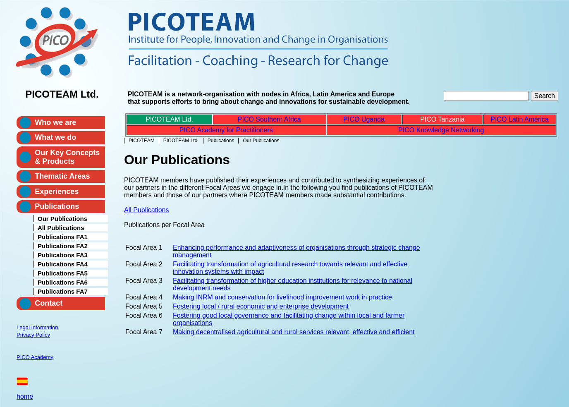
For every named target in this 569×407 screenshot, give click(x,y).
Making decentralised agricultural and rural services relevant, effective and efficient (294, 331)
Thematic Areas (62, 176)
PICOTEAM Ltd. (181, 141)
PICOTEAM (142, 141)
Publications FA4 (63, 264)
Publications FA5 (63, 273)
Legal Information (37, 327)
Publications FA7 (63, 291)
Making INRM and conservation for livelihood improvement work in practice (282, 297)
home (25, 396)
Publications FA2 (63, 245)
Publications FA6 (63, 282)
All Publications (146, 209)
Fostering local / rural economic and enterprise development (261, 306)
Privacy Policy (33, 335)
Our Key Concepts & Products (67, 156)
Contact (48, 303)
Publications (221, 141)
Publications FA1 (63, 236)
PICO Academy (35, 357)
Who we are (55, 122)
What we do (55, 137)
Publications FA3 (63, 255)
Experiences (57, 191)
